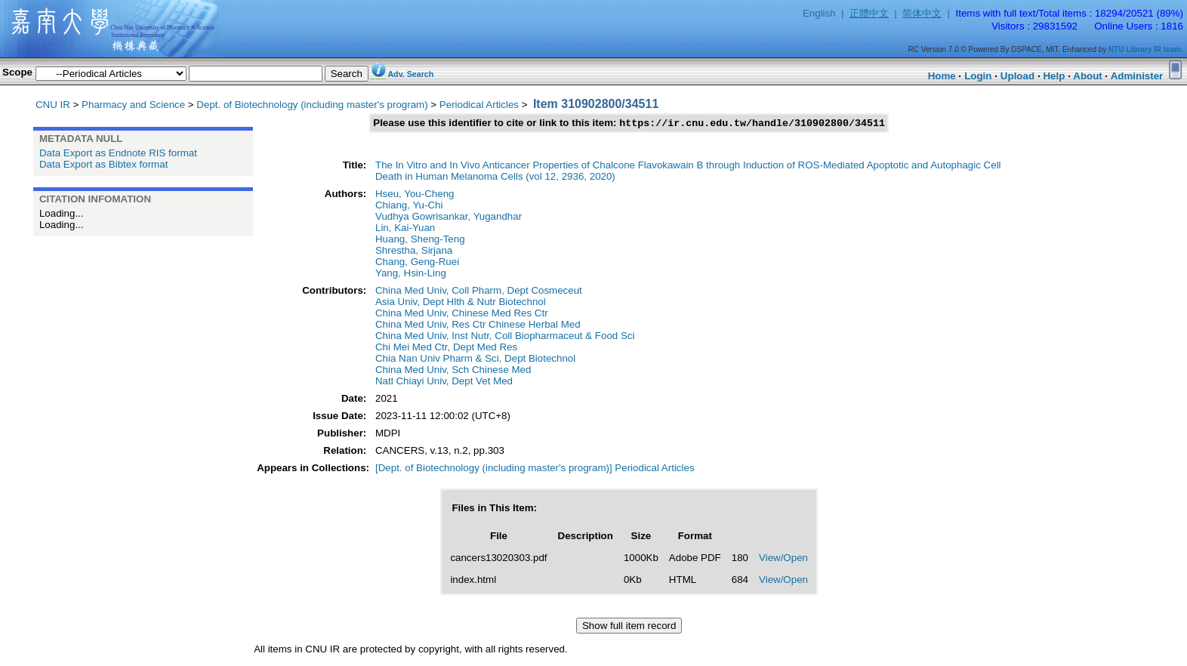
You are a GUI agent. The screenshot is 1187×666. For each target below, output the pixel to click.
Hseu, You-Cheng (414, 195)
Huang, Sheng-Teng (420, 240)
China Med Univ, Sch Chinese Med (453, 371)
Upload (1017, 76)
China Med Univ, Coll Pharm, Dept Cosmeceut (478, 292)
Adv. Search (410, 74)
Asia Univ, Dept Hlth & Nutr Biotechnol (460, 303)
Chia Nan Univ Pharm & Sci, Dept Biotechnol (475, 359)
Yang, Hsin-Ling (410, 274)
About (1087, 76)
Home (942, 76)
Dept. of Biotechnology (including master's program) (311, 104)
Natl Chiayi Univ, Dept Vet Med (444, 382)
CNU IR (52, 104)
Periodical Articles (479, 104)
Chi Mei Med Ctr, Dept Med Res (446, 348)
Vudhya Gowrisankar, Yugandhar (448, 218)
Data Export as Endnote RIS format (118, 153)
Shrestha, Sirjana (413, 251)
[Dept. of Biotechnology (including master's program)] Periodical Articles (535, 469)
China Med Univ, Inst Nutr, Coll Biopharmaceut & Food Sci (504, 337)
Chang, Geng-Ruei (417, 263)
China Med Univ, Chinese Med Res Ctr (461, 314)
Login (977, 76)
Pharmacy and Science (133, 104)
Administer (1137, 76)
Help (1054, 76)
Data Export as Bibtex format (103, 164)
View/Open (783, 559)
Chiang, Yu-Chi (408, 206)
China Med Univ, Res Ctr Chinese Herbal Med (478, 325)
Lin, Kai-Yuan (405, 229)
